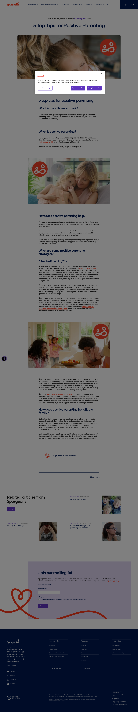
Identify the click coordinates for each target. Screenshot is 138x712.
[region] (70, 82)
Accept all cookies (94, 88)
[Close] (101, 73)
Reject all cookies (78, 88)
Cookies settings (45, 88)
